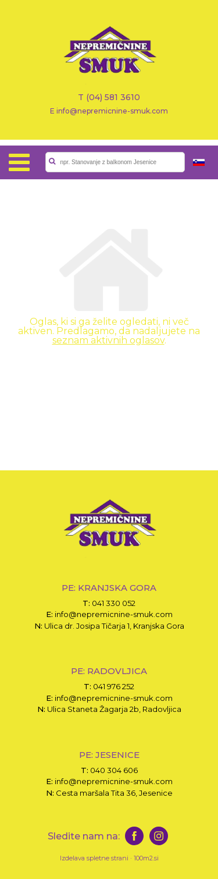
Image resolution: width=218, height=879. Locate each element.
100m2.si (146, 858)
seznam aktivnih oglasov (108, 340)
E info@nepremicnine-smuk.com (109, 111)
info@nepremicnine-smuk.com (114, 614)
